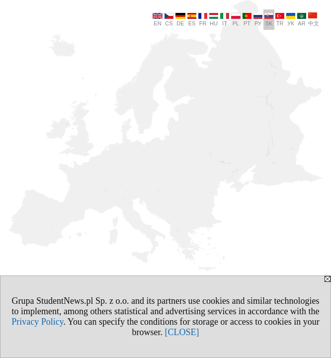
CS (169, 19)
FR (202, 19)
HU (213, 19)
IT (224, 19)
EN (158, 19)
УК (290, 19)
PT (247, 19)
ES (191, 19)
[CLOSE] (182, 332)
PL (236, 19)
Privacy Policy (37, 322)
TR (279, 19)
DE (180, 19)
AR (301, 19)
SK (268, 19)
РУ (257, 19)
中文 (313, 19)
